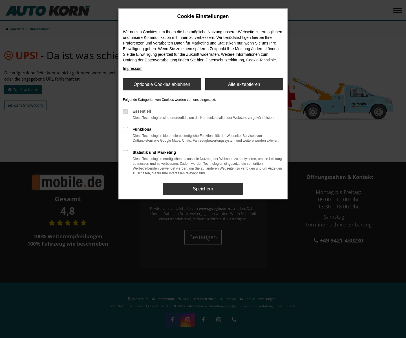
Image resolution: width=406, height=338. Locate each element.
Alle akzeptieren (244, 84)
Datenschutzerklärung (225, 60)
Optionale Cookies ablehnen (162, 84)
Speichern (203, 188)
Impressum (132, 68)
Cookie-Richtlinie (261, 60)
